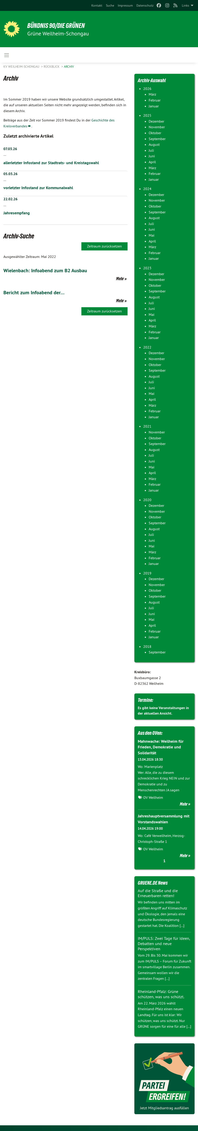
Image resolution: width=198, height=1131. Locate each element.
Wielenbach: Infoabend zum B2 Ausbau (48, 270)
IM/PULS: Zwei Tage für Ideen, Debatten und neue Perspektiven (164, 943)
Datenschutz (144, 5)
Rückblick (52, 66)
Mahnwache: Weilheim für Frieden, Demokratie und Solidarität (160, 747)
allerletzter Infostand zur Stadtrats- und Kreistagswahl (51, 162)
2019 (147, 573)
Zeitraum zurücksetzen (104, 246)
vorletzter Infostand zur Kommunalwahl (38, 187)
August (154, 144)
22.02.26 (10, 198)
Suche (110, 5)
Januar (154, 106)
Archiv (69, 66)
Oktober (155, 133)
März (152, 94)
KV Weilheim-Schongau (21, 66)
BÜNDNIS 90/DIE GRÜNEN (59, 25)
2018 (147, 646)
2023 (147, 268)
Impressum (125, 5)
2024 (147, 188)
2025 (147, 115)
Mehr (120, 278)
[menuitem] (96, 5)
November (157, 127)
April (152, 162)
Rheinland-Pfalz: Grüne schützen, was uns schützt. (161, 993)
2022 (147, 347)
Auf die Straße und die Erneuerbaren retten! (158, 893)
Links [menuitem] (185, 5)
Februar (154, 100)
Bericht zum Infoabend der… (36, 292)
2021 (147, 426)
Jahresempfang (16, 212)
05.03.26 (10, 173)
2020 (147, 499)
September (157, 138)
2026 (147, 88)
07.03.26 (10, 148)
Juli (151, 150)
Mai (151, 235)
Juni (152, 156)
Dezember (156, 121)
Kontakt (96, 5)
